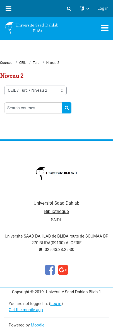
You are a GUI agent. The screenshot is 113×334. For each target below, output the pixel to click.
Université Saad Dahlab (57, 203)
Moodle (37, 325)
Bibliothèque (56, 211)
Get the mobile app (26, 309)
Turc (36, 63)
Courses (6, 63)
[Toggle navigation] (105, 27)
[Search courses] (33, 107)
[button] (69, 9)
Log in (103, 8)
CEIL (22, 63)
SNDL (56, 219)
